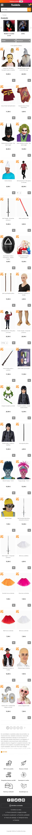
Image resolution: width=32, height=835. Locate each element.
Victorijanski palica (23, 443)
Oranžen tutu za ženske (8, 593)
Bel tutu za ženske (23, 630)
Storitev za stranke (16, 806)
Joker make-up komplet (24, 368)
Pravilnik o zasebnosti (10, 815)
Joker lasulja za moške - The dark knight (24, 144)
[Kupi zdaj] (13, 80)
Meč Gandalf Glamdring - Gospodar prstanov (24, 519)
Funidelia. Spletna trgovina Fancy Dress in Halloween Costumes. (15, 5)
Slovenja (16, 820)
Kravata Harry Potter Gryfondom (24, 106)
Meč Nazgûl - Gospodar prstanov (8, 219)
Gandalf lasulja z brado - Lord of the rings (24, 69)
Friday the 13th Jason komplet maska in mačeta (8, 69)
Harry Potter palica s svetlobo (8, 369)
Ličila (23, 33)
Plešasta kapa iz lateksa (24, 668)
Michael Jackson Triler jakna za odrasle (24, 181)
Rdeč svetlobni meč (24, 218)
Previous (1, 28)
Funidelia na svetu (16, 810)
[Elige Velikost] (19, 192)
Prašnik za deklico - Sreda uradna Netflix (23, 406)
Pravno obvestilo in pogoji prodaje (16, 812)
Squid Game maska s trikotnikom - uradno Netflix (8, 257)
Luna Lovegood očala (23, 705)
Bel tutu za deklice (23, 555)
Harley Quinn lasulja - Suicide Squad (23, 256)
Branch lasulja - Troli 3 (8, 481)
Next (31, 28)
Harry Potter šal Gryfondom (8, 106)
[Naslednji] (24, 727)
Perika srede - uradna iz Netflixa (8, 444)
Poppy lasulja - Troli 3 (23, 481)
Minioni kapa (8, 518)
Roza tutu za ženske (24, 593)
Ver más (5, 752)
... (1, 15)
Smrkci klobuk (8, 181)
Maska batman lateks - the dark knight (8, 144)
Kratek (3, 40)
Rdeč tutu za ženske (8, 630)
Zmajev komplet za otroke (8, 406)
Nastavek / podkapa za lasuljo (24, 294)
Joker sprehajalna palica (8, 293)
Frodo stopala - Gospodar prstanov (23, 331)
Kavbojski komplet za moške (8, 669)
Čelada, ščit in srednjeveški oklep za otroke (8, 706)
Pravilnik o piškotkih (24, 815)
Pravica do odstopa (11, 817)
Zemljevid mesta (23, 817)
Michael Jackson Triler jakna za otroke (8, 331)
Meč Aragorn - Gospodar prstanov (8, 556)
